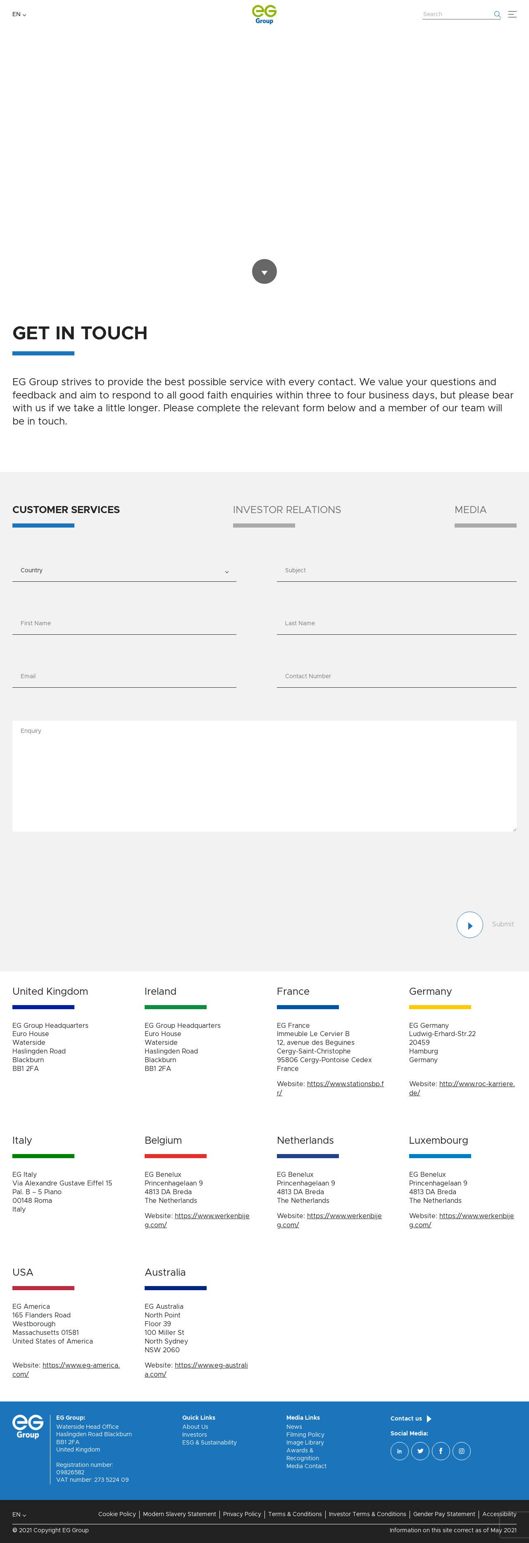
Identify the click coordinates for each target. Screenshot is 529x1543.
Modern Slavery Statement (179, 1514)
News (294, 1427)
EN (16, 14)
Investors (194, 1435)
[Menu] (512, 14)
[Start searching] (497, 14)
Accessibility (499, 1514)
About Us (195, 1427)
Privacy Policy (242, 1514)
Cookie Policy (117, 1514)
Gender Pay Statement (444, 1514)
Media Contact (306, 1466)
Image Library (305, 1443)
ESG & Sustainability (209, 1443)
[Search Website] (461, 14)
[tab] (66, 516)
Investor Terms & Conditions (367, 1514)
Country (32, 571)
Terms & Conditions (295, 1514)
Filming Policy (305, 1435)
